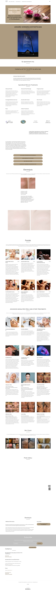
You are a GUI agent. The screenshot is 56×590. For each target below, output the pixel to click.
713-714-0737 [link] (10, 564)
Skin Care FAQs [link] (11, 1)
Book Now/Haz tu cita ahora (28, 158)
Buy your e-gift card (28, 161)
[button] (50, 1)
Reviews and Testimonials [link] (27, 1)
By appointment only (8, 572)
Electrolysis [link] (18, 1)
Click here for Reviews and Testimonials (28, 155)
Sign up (39, 543)
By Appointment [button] (9, 570)
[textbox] (24, 543)
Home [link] (7, 1)
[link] (14, 11)
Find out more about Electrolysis (44, 524)
